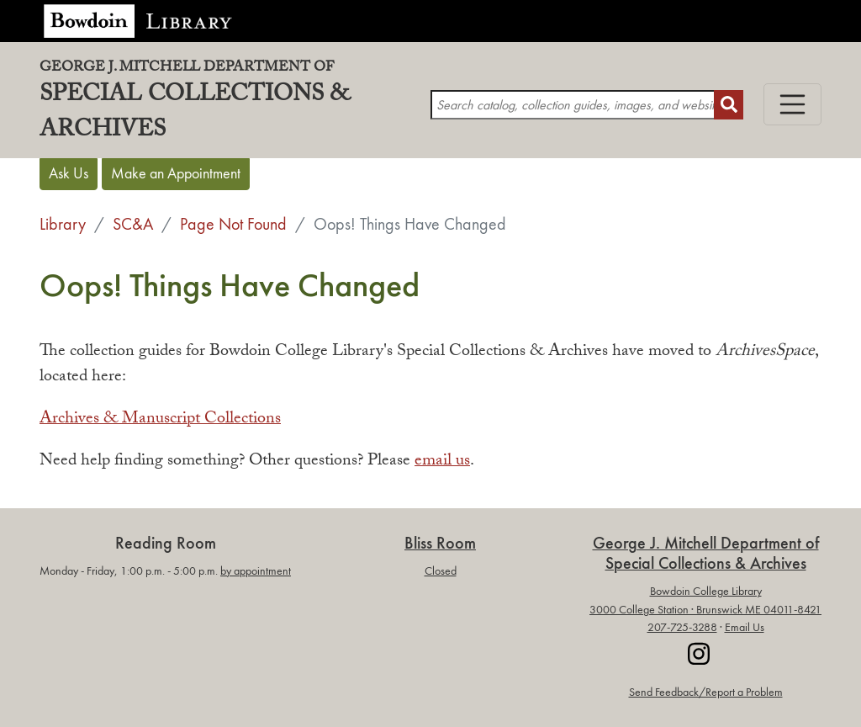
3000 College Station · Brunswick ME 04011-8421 (705, 609)
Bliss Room (440, 543)
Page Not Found (233, 224)
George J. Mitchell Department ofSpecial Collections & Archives (706, 553)
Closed (441, 571)
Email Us (744, 627)
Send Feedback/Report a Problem (706, 692)
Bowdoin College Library (706, 591)
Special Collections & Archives (235, 105)
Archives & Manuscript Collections (160, 420)
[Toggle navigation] (792, 104)
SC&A (133, 224)
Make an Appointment (175, 174)
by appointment (255, 571)
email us (442, 462)
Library (63, 224)
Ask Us (68, 174)
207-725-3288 (682, 627)
